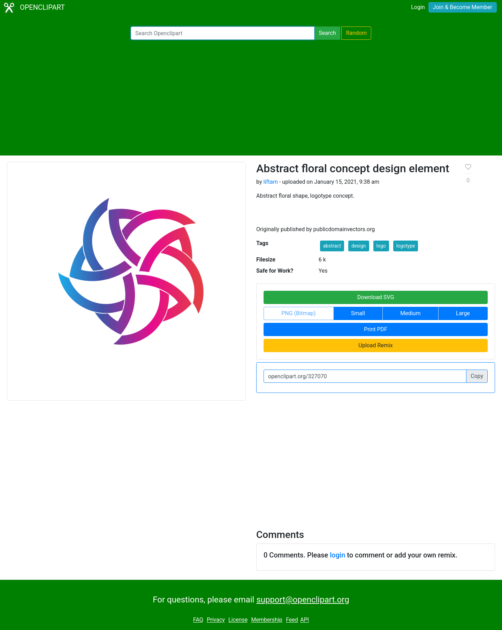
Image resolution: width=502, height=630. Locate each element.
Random (356, 33)
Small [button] (358, 313)
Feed (292, 620)
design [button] (358, 246)
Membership (266, 620)
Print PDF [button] (375, 329)
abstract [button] (332, 246)
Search (327, 33)
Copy (477, 376)
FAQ (198, 620)
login (337, 555)
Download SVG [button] (375, 297)
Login (418, 7)
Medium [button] (410, 313)
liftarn (270, 182)
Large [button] (463, 313)
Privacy (216, 620)
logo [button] (381, 246)
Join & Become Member (462, 7)
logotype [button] (405, 246)
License (238, 620)
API (304, 620)
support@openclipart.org (302, 600)
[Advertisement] (251, 97)
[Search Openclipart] (222, 33)
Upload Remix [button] (375, 345)
